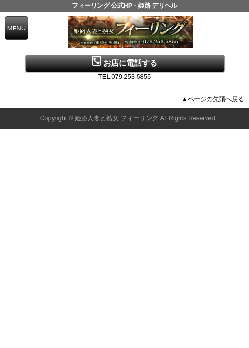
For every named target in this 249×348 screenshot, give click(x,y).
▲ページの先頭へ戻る (212, 98)
